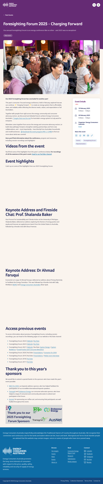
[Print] (88, 135)
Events (78, 140)
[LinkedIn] (91, 451)
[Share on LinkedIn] (76, 135)
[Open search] (94, 5)
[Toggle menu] (98, 5)
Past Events (9, 15)
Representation (81, 144)
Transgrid (12, 391)
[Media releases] (75, 462)
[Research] (75, 456)
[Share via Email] (84, 135)
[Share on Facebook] (80, 135)
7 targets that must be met (22, 118)
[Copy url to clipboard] (91, 135)
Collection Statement (76, 481)
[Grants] (59, 454)
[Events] (59, 459)
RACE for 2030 (14, 386)
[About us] (59, 462)
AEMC (15, 285)
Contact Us (97, 481)
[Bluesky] (91, 462)
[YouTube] (91, 459)
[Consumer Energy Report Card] (75, 452)
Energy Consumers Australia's (31, 285)
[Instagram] (91, 457)
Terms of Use (88, 481)
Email (80, 126)
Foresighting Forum (90, 140)
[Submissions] (75, 459)
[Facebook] (91, 454)
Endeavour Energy (25, 391)
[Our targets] (59, 451)
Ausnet (11, 399)
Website (30, 341)
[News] (59, 457)
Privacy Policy (65, 481)
